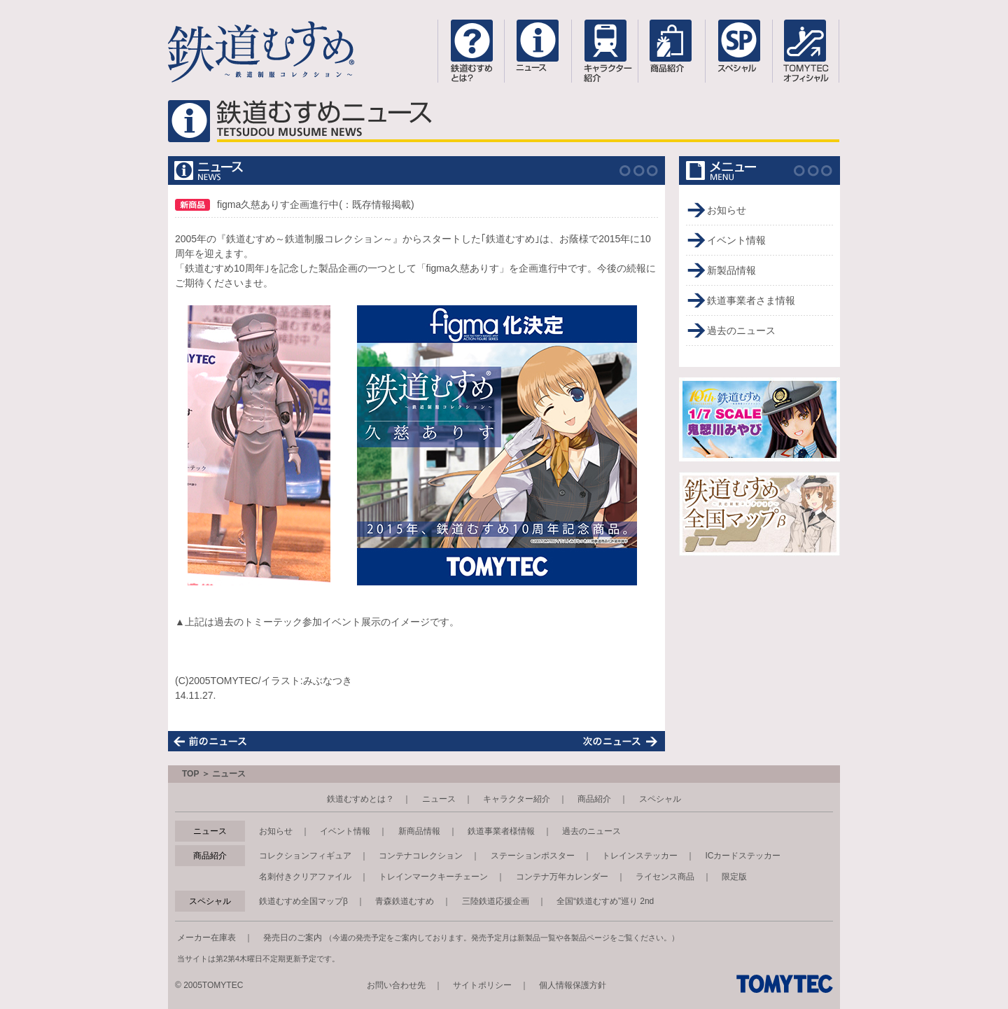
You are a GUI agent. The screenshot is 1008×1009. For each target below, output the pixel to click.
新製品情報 (731, 270)
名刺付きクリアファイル (305, 877)
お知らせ (726, 210)
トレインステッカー (640, 856)
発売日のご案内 (292, 937)
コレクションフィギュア (305, 856)
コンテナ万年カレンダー (562, 877)
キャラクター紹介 (516, 799)
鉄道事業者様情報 (501, 831)
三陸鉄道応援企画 (495, 901)
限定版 (734, 877)
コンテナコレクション (421, 856)
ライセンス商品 (665, 877)
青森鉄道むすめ (404, 901)
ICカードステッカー (742, 856)
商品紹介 (594, 799)
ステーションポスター (533, 856)
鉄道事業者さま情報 (751, 300)
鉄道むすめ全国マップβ (303, 901)
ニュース (439, 799)
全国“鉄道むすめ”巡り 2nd (605, 901)
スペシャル (660, 799)
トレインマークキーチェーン (433, 877)
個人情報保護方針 (572, 985)
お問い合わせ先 (396, 985)
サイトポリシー (482, 985)
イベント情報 (736, 240)
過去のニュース (741, 330)
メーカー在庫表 (206, 937)
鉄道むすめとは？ (360, 799)
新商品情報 (419, 831)
